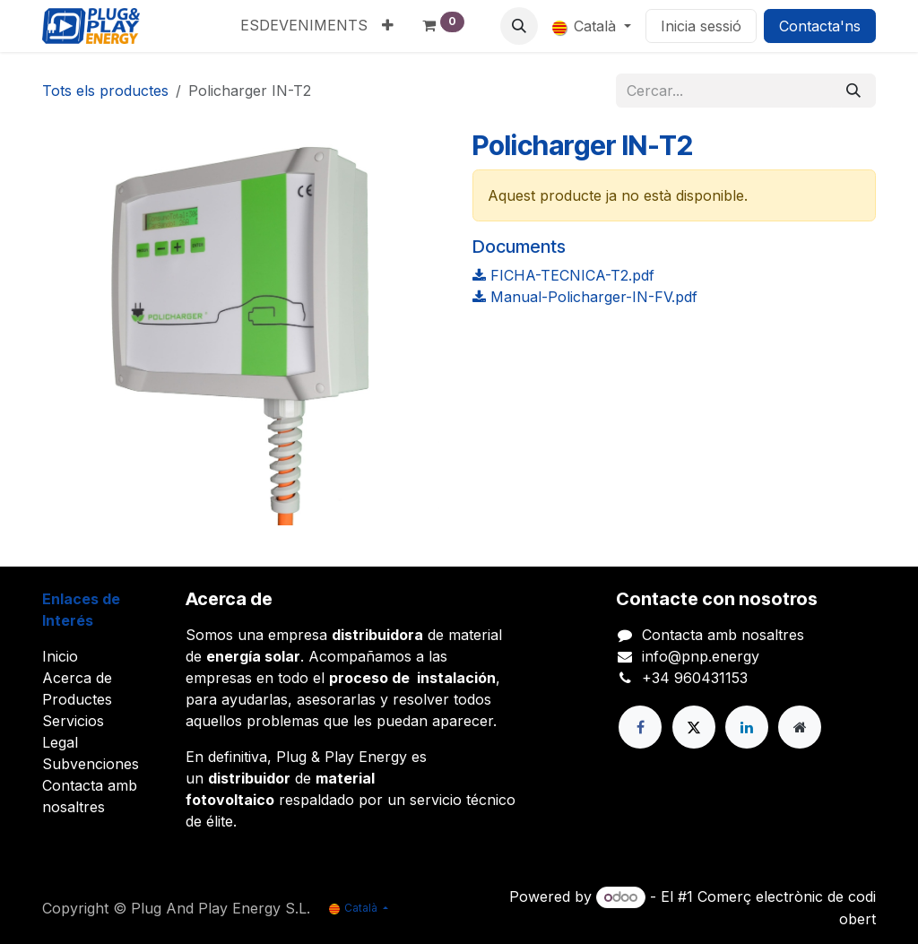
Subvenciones (90, 764)
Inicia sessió (701, 26)
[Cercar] (853, 91)
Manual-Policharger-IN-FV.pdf (584, 297)
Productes (77, 699)
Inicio (60, 656)
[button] (519, 26)
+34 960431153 (695, 678)
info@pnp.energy (700, 656)
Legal (60, 742)
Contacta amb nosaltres (723, 635)
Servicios (73, 721)
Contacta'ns (820, 26)
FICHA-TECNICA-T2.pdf (563, 275)
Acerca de (77, 678)
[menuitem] (304, 25)
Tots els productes (105, 91)
